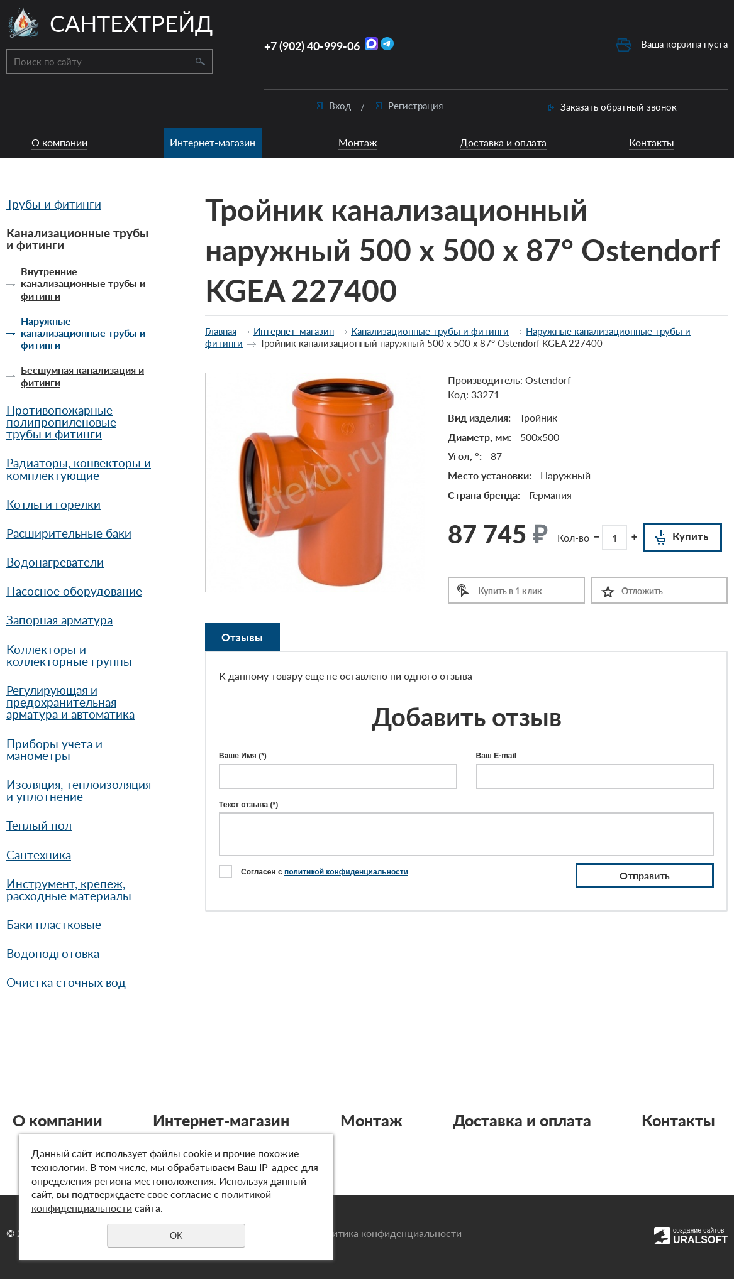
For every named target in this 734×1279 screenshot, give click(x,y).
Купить (690, 536)
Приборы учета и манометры (54, 749)
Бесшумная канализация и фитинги (82, 376)
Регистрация (415, 105)
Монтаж (357, 142)
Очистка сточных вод (66, 982)
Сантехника (38, 854)
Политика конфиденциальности (387, 1233)
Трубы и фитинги (53, 204)
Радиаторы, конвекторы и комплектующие (78, 468)
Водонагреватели (55, 562)
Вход (340, 105)
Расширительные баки (68, 533)
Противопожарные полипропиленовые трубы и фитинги (61, 422)
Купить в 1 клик (510, 590)
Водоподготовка (52, 953)
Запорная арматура (59, 619)
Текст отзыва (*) (248, 804)
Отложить (642, 590)
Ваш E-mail (496, 755)
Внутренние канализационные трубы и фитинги (83, 283)
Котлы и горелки (53, 504)
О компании (59, 142)
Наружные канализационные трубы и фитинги (83, 333)
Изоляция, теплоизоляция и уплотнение (78, 790)
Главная (220, 331)
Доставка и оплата (503, 142)
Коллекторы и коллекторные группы (69, 655)
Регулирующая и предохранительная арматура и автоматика (70, 702)
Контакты (651, 142)
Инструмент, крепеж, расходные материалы (68, 889)
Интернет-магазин (212, 142)
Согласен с (324, 872)
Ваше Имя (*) (243, 755)
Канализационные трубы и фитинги (77, 239)
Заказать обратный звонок (618, 106)
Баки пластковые (53, 924)
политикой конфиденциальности (346, 872)
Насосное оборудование (74, 591)
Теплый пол (39, 825)
